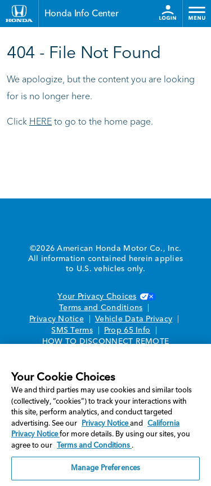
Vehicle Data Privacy (133, 319)
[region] (105, 415)
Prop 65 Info (127, 330)
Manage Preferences (105, 468)
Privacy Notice (56, 319)
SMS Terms (71, 330)
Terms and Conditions (100, 308)
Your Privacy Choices (105, 297)
